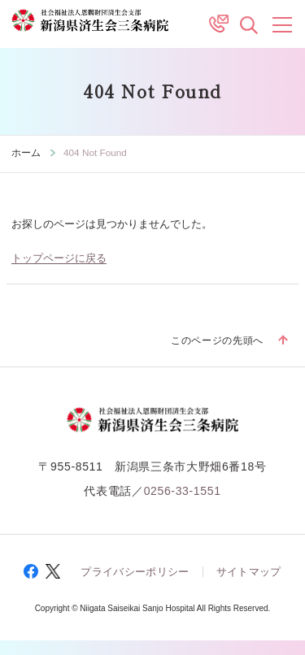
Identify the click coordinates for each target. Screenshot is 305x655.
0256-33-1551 (182, 490)
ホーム (26, 152)
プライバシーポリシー (135, 572)
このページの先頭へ (217, 340)
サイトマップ (248, 572)
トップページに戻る (59, 258)
